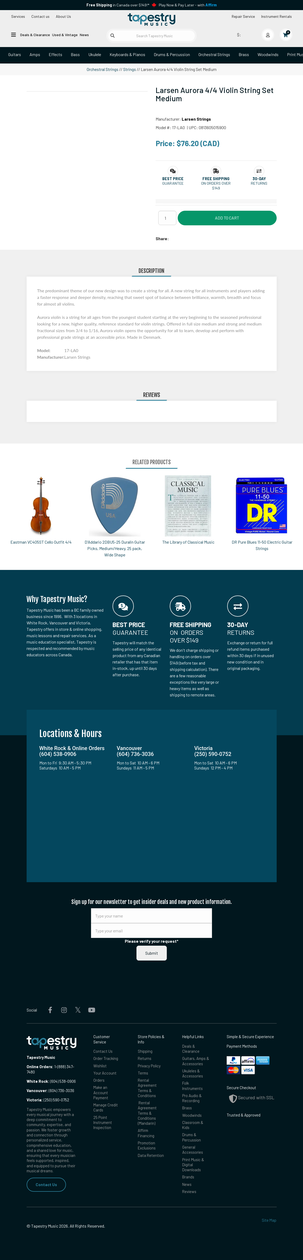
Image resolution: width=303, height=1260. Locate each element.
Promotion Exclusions (147, 1145)
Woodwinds (268, 54)
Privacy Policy (149, 1065)
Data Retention (151, 1155)
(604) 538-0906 (51, 1081)
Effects (55, 54)
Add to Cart (227, 217)
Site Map (269, 1220)
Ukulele (94, 54)
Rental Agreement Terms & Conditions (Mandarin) (147, 1113)
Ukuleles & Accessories (192, 1073)
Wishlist (100, 1065)
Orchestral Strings (214, 54)
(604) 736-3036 (50, 1090)
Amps (35, 54)
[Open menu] (13, 34)
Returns (144, 1058)
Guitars (14, 54)
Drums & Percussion (172, 54)
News (84, 34)
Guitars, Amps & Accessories (195, 1061)
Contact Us (46, 1184)
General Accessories (192, 1150)
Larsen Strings (196, 118)
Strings (129, 69)
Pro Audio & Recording (192, 1098)
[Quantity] (167, 218)
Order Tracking (105, 1058)
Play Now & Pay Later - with (188, 5)
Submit (151, 952)
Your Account (105, 1073)
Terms (143, 1073)
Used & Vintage (65, 34)
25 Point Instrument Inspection (102, 1122)
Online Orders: (40, 1066)
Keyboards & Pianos (127, 54)
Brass (244, 54)
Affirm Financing (146, 1133)
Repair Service (243, 16)
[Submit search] (112, 35)
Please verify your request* (152, 941)
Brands (188, 1176)
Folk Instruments (192, 1085)
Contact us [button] (40, 16)
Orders (99, 1080)
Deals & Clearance (35, 34)
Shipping (145, 1051)
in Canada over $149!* (117, 5)
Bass (75, 54)
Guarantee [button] (173, 183)
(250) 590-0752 (48, 1099)
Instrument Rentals (276, 16)
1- (55, 1066)
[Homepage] (151, 19)
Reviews (189, 1191)
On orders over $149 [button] (216, 185)
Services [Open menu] (18, 16)
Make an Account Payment (100, 1092)
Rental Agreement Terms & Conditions (147, 1088)
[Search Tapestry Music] (152, 35)
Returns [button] (259, 183)
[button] (173, 178)
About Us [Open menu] (63, 16)
